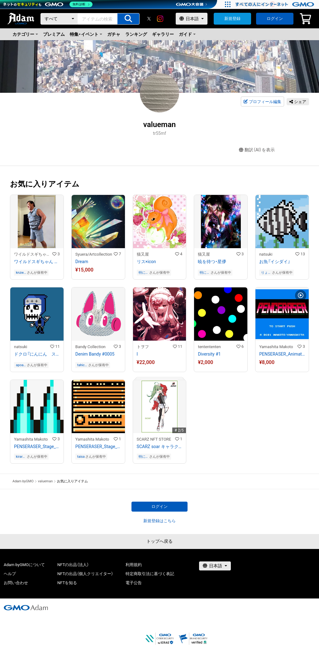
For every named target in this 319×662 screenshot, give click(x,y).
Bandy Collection (90, 346)
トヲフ (143, 346)
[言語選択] (191, 19)
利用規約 (134, 564)
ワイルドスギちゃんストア (33, 254)
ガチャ (113, 34)
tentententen (209, 346)
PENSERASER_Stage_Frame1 (37, 446)
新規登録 (232, 18)
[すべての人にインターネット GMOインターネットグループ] (275, 4)
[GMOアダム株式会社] (26, 607)
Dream (81, 261)
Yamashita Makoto (276, 346)
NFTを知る (67, 582)
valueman (45, 481)
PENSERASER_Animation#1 (282, 354)
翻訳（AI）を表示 (257, 150)
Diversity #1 (209, 354)
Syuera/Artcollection (93, 254)
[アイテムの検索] (128, 19)
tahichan (82, 365)
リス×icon (146, 261)
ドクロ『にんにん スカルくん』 (37, 354)
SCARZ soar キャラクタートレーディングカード (160, 446)
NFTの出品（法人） (73, 564)
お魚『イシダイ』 (274, 261)
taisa (81, 456)
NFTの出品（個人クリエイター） (85, 573)
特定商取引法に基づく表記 (150, 573)
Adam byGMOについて (24, 564)
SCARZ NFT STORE (154, 439)
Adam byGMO (23, 481)
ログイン (275, 18)
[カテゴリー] (59, 19)
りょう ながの (265, 272)
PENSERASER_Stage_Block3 (98, 446)
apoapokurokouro (21, 365)
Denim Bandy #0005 (95, 354)
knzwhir (21, 272)
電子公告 (134, 582)
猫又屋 (143, 254)
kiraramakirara (20, 456)
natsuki (265, 254)
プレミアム (54, 34)
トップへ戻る (159, 541)
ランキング (136, 34)
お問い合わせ (16, 582)
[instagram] (160, 19)
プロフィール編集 (262, 102)
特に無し (142, 272)
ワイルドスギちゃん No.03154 (37, 261)
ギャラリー (163, 34)
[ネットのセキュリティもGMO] (48, 4)
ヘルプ (10, 573)
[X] (149, 19)
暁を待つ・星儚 (212, 261)
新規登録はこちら (159, 520)
